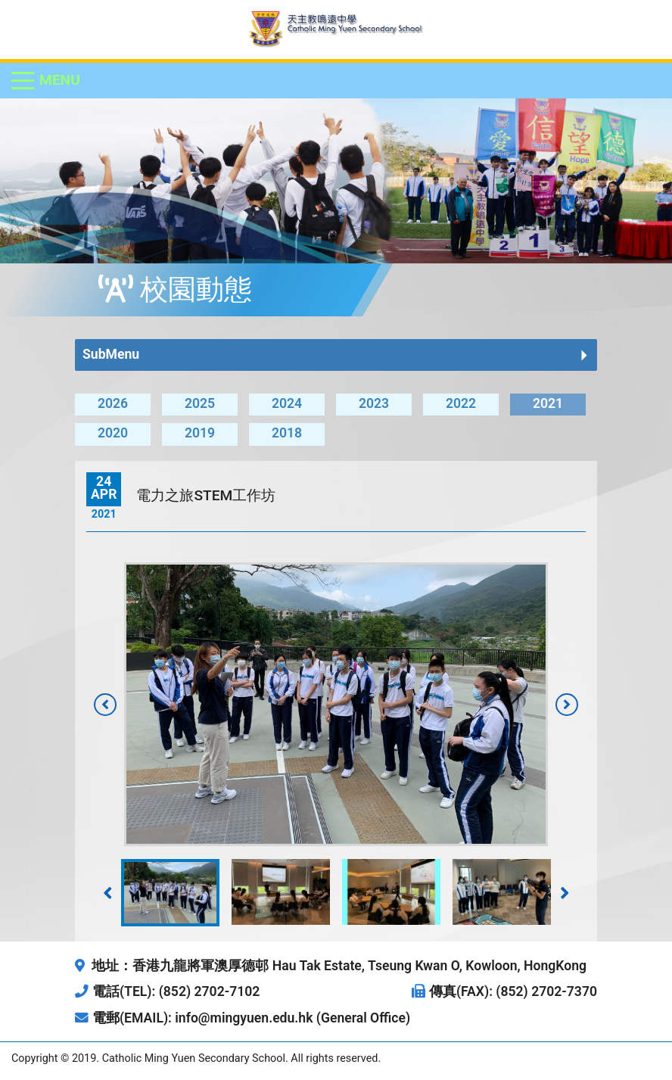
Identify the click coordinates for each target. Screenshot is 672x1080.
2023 (374, 403)
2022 (461, 403)
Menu (59, 80)
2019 (200, 432)
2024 (287, 403)
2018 (287, 432)
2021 (548, 403)
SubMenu (110, 354)
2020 (113, 432)
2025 (200, 403)
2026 (113, 403)
